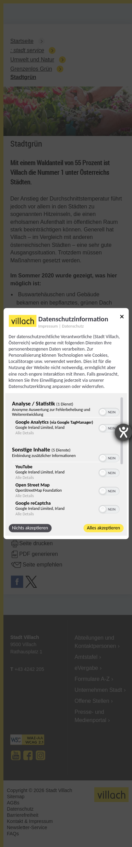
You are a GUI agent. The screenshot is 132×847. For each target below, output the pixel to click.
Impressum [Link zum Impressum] (48, 326)
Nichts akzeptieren (30, 528)
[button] (102, 412)
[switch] (109, 411)
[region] (66, 457)
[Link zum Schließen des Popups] (121, 318)
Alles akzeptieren (103, 528)
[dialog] (66, 423)
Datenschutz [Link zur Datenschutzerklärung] (73, 326)
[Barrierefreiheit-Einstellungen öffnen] (123, 432)
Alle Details (24, 433)
